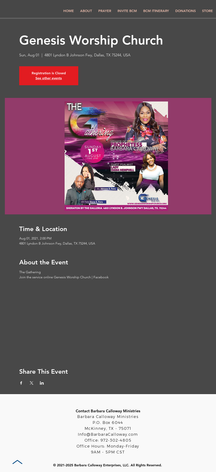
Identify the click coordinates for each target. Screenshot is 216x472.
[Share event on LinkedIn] (42, 383)
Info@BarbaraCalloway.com (108, 434)
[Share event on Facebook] (21, 383)
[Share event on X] (32, 383)
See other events (48, 78)
